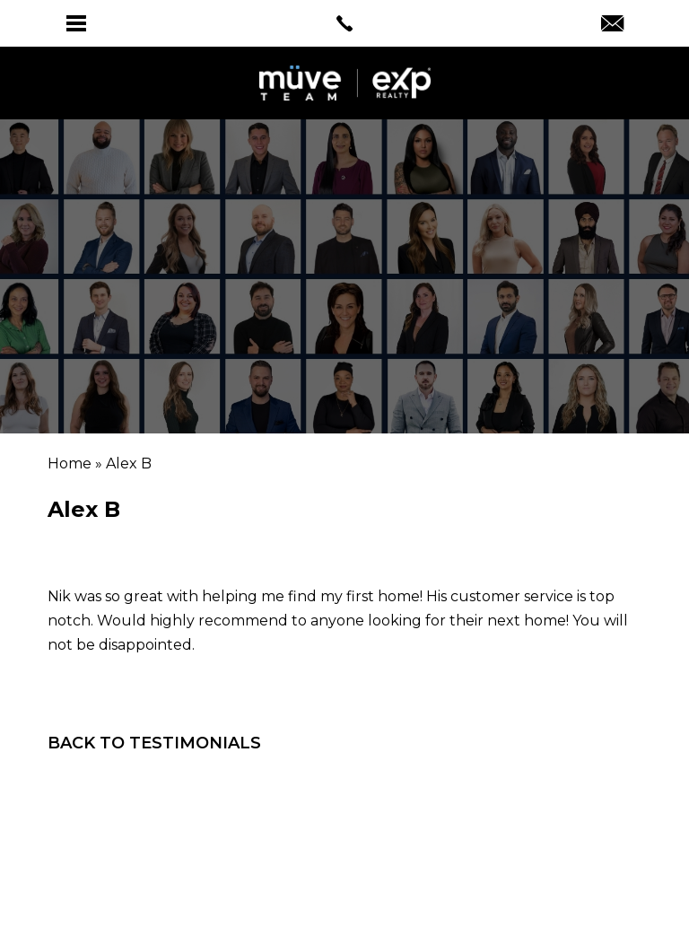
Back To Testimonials (154, 743)
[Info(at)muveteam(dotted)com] (612, 25)
